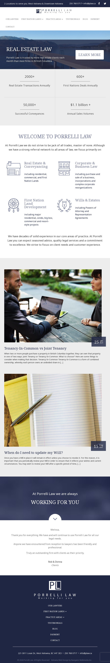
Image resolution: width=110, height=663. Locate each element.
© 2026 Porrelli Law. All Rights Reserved (33, 660)
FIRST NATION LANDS (32, 19)
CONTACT (10, 26)
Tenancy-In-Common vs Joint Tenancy (35, 348)
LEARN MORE (89, 54)
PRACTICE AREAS (54, 19)
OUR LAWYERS (12, 19)
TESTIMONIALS (73, 19)
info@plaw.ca (90, 3)
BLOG (85, 19)
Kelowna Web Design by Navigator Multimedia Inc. (71, 660)
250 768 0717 (75, 3)
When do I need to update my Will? (33, 452)
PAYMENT (95, 19)
